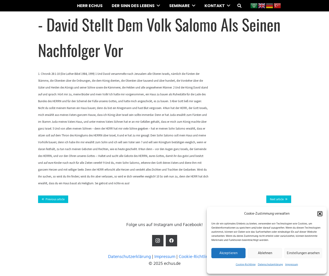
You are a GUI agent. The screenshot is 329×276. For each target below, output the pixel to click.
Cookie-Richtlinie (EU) (200, 256)
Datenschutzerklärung (270, 264)
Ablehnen (265, 253)
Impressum (291, 264)
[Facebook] (171, 240)
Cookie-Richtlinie (246, 264)
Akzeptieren (228, 253)
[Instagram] (157, 240)
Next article (277, 199)
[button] (320, 213)
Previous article (55, 199)
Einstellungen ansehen (303, 253)
